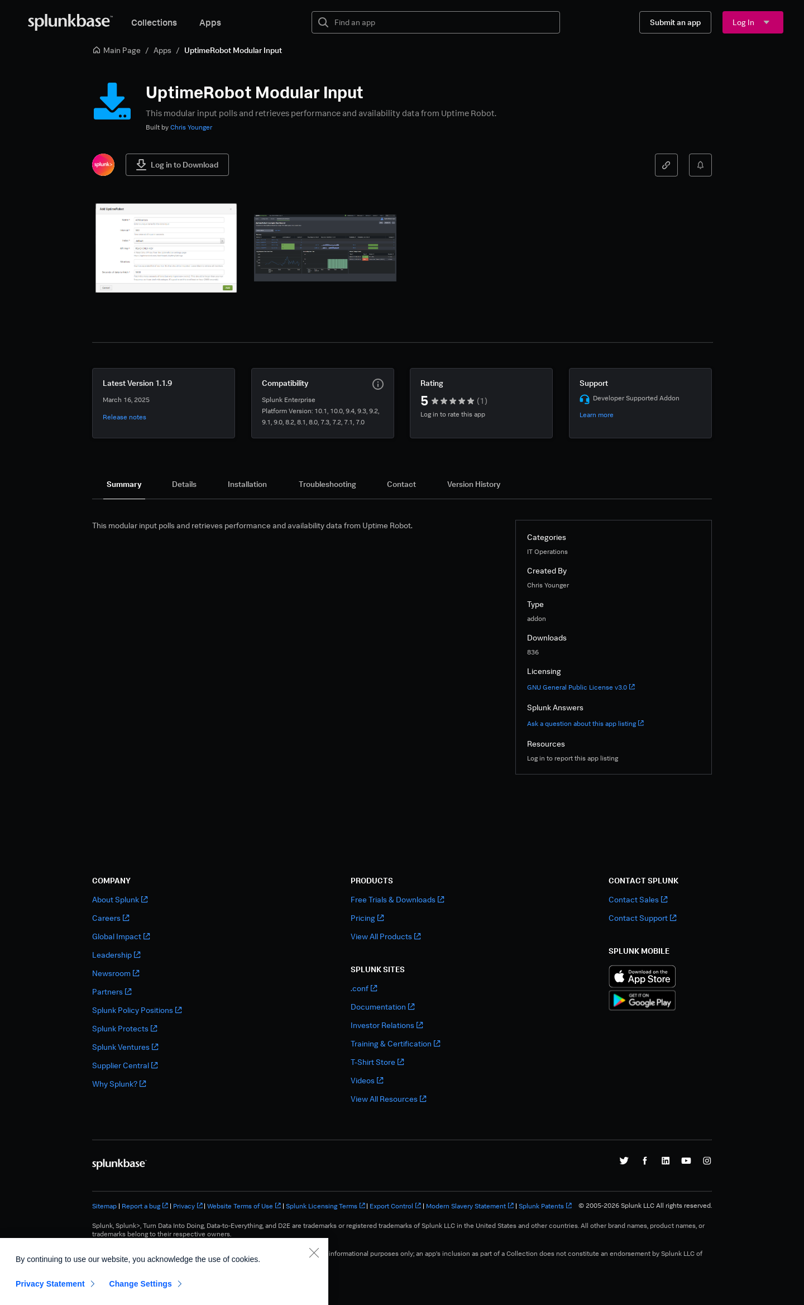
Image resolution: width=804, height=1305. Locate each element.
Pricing (367, 917)
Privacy (188, 1206)
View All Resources (388, 1098)
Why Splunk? (119, 1083)
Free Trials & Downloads (397, 899)
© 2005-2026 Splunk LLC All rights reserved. (645, 1206)
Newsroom (115, 973)
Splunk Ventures (125, 1046)
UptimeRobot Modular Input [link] (233, 50)
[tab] (124, 484)
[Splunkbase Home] (70, 22)
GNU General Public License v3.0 (581, 687)
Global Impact (121, 936)
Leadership (116, 954)
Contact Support (642, 917)
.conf (364, 988)
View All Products (385, 936)
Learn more (597, 414)
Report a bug (145, 1206)
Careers (110, 917)
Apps (210, 22)
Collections (154, 22)
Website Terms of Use (244, 1206)
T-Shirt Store (377, 1062)
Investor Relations (387, 1025)
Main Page (116, 50)
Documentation (382, 1006)
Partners (111, 991)
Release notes (124, 417)
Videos (367, 1080)
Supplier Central (124, 1065)
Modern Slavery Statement (470, 1206)
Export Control (395, 1206)
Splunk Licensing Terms (325, 1206)
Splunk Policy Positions (136, 1010)
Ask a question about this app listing (585, 723)
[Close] (313, 1283)
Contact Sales (638, 899)
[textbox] (443, 22)
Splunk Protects (124, 1028)
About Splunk (119, 899)
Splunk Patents (545, 1206)
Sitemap (104, 1206)
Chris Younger (191, 127)
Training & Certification (395, 1043)
